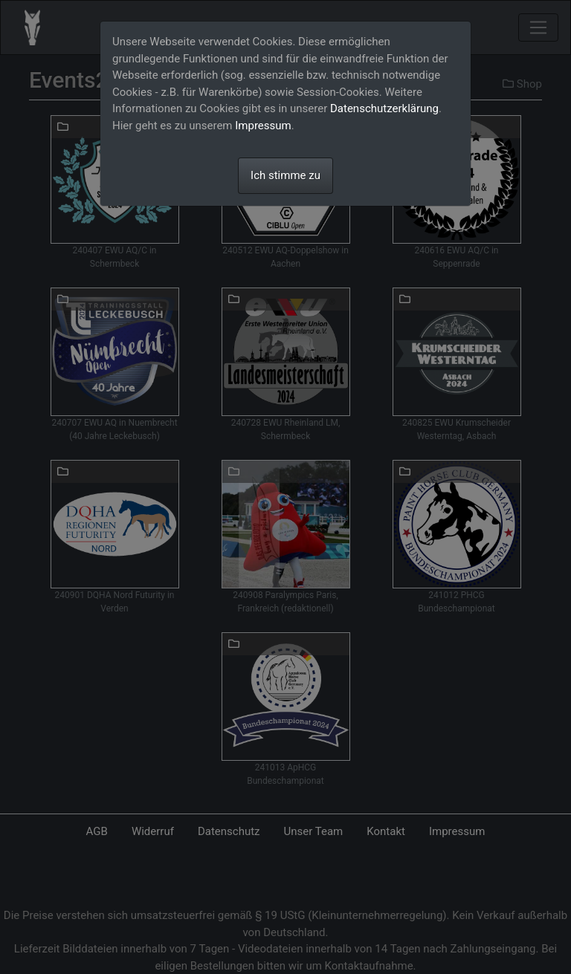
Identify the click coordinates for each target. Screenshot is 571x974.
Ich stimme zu (285, 175)
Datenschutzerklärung (384, 108)
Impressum (263, 125)
